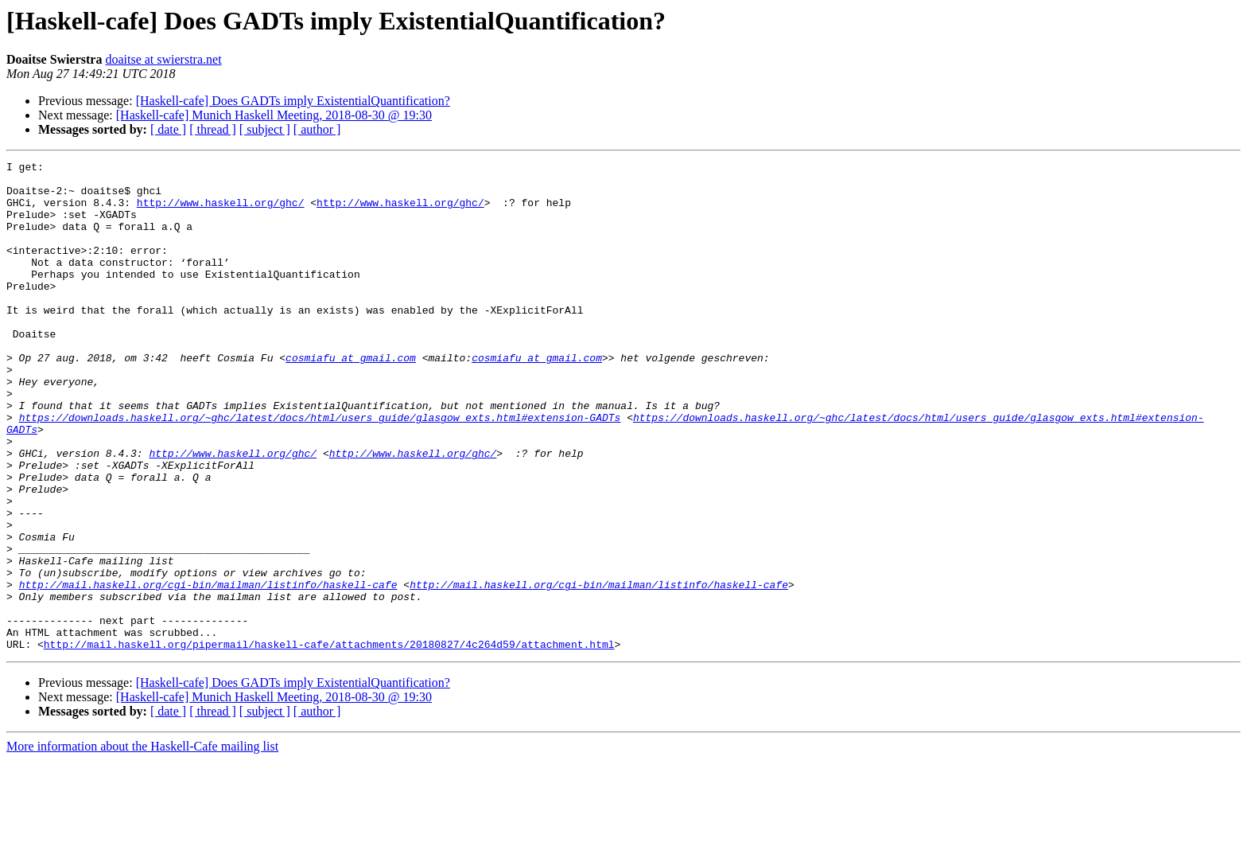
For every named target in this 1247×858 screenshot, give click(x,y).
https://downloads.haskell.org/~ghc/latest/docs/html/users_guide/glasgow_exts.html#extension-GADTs (320, 469)
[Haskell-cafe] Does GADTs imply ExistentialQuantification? (293, 100)
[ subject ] (264, 129)
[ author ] (317, 129)
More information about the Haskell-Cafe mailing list (142, 844)
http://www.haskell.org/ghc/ (221, 212)
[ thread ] (212, 129)
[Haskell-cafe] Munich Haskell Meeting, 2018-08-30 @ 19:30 (274, 115)
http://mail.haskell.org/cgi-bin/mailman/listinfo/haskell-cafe (208, 670)
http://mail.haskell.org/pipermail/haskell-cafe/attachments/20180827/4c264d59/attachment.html (329, 742)
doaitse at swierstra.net (163, 59)
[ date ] (168, 129)
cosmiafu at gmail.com (351, 398)
